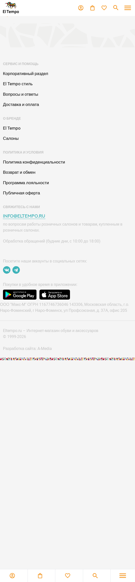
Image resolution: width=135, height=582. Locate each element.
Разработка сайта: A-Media (27, 348)
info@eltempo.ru (24, 216)
